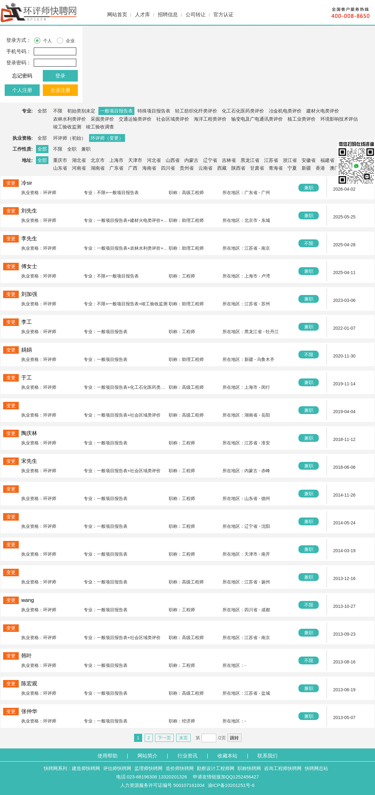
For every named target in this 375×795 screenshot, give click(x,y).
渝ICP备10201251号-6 (231, 785)
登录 (60, 75)
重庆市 (60, 160)
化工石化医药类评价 (243, 110)
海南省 (149, 168)
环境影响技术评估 (339, 119)
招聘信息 (168, 14)
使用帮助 (108, 755)
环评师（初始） (69, 138)
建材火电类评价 (322, 110)
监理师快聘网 (148, 768)
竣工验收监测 (67, 126)
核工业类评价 (302, 119)
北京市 (98, 160)
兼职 (86, 149)
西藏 (222, 168)
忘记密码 (22, 75)
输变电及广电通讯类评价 (257, 119)
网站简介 (148, 755)
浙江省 (290, 160)
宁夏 (292, 168)
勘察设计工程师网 (215, 768)
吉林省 (229, 160)
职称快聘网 (249, 768)
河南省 (79, 168)
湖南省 (98, 168)
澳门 (334, 168)
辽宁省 (210, 160)
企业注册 (60, 90)
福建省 (327, 160)
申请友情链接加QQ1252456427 (226, 776)
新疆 (306, 168)
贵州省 (187, 168)
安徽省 (309, 160)
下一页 (164, 737)
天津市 (135, 160)
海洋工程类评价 (210, 119)
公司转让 (196, 14)
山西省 (173, 160)
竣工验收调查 (100, 126)
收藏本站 (228, 755)
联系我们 (268, 755)
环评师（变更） (107, 138)
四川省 (168, 168)
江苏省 (271, 160)
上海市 (116, 160)
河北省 (154, 160)
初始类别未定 (81, 110)
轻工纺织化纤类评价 (196, 110)
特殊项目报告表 (154, 110)
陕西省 (238, 168)
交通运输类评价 (135, 119)
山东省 (60, 168)
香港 (320, 168)
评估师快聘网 (117, 768)
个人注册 (22, 90)
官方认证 (223, 14)
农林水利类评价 (69, 119)
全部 (42, 110)
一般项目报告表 (116, 110)
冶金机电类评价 (285, 110)
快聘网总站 (316, 768)
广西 (133, 168)
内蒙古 (191, 160)
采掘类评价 (102, 119)
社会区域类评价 (172, 119)
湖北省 (79, 160)
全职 (72, 149)
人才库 (142, 14)
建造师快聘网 (86, 768)
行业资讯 (188, 755)
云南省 (205, 168)
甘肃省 (257, 168)
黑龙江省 (250, 160)
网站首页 (117, 14)
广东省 (116, 168)
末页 (183, 737)
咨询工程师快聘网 (283, 768)
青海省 (276, 168)
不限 (57, 110)
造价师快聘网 (180, 768)
